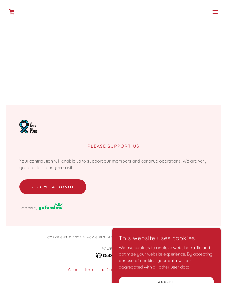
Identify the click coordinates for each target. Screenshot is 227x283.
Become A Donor (52, 186)
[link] (11, 11)
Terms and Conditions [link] (105, 269)
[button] (215, 11)
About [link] (74, 269)
